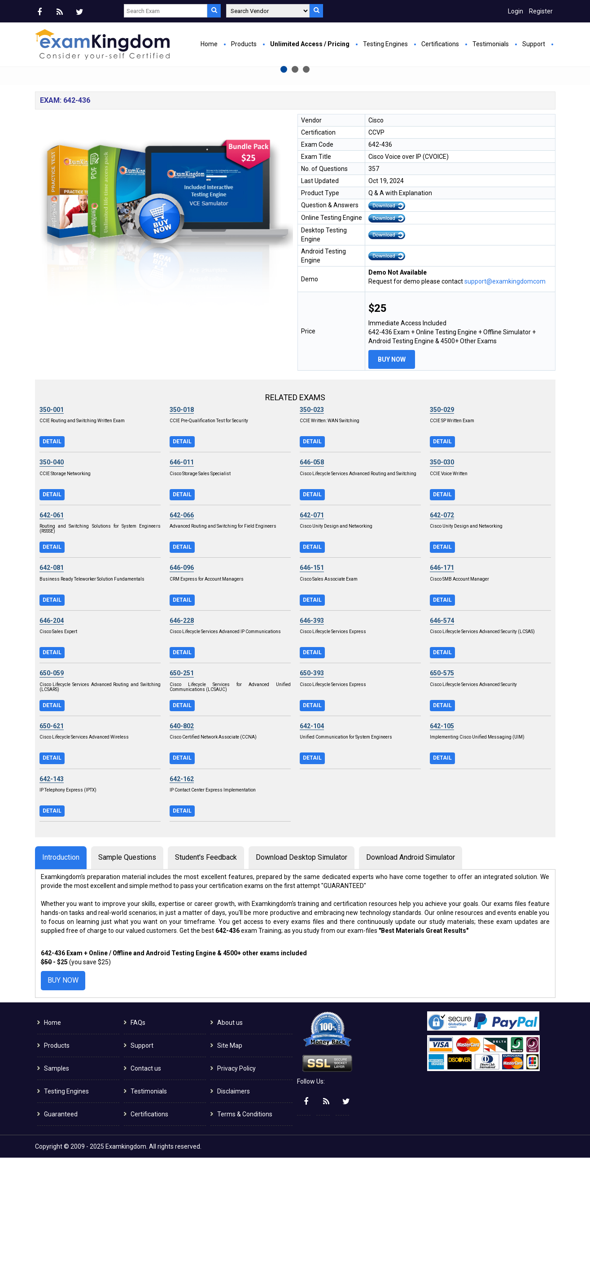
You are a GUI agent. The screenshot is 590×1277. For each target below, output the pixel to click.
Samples (56, 1187)
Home (209, 44)
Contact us (146, 1187)
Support (533, 44)
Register (541, 11)
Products (244, 44)
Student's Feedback (206, 976)
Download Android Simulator (410, 976)
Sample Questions (127, 976)
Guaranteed (61, 1233)
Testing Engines (385, 44)
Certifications (440, 44)
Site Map (229, 1164)
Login (515, 11)
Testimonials (490, 44)
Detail (52, 561)
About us (230, 1142)
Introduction (60, 976)
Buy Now (203, 168)
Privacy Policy (236, 1187)
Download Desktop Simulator (301, 976)
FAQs (138, 1142)
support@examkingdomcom (505, 400)
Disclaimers (233, 1210)
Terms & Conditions (244, 1233)
